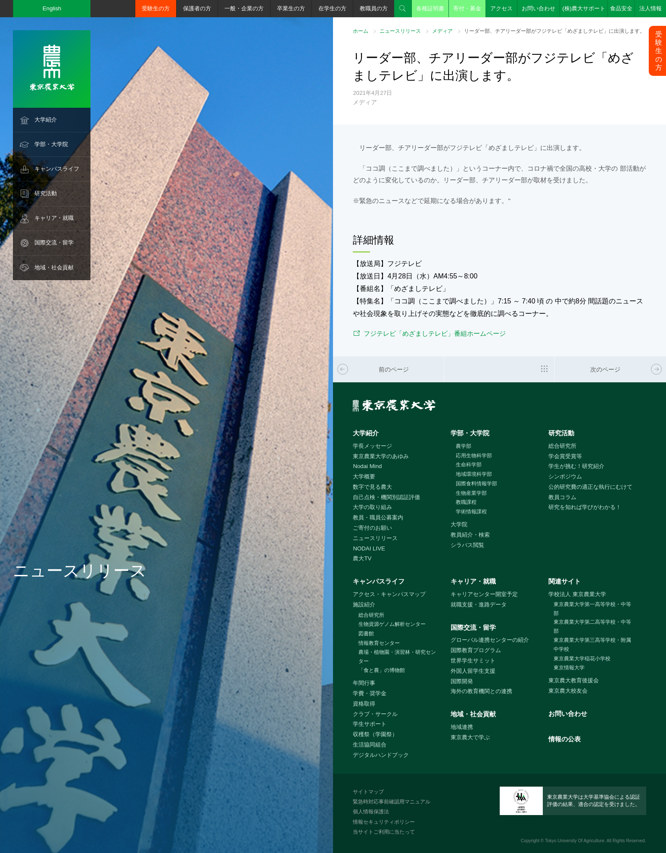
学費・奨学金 (369, 693)
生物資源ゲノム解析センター (392, 624)
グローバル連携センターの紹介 (490, 640)
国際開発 (462, 681)
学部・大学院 (51, 144)
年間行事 (364, 683)
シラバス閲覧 (467, 545)
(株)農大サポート (583, 8)
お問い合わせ (538, 8)
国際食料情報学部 (476, 484)
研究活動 (45, 193)
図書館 (366, 634)
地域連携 (462, 727)
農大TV (362, 558)
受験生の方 (156, 8)
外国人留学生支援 (473, 671)
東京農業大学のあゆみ (381, 456)
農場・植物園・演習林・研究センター (397, 656)
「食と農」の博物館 (381, 670)
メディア (442, 31)
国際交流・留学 (54, 242)
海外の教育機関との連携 (481, 691)
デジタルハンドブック (381, 755)
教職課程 (466, 502)
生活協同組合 (369, 744)
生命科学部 (469, 465)
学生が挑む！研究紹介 (576, 466)
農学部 (463, 446)
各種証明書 (430, 8)
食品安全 (621, 8)
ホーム (360, 31)
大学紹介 (45, 119)
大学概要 (364, 476)
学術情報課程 (471, 512)
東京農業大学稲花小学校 (582, 659)
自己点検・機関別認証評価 (386, 497)
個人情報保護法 (371, 812)
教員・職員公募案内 (378, 517)
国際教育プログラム (476, 650)
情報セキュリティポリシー (384, 822)
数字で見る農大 (372, 487)
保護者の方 (197, 8)
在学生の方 (332, 8)
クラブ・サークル (375, 714)
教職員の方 (374, 8)
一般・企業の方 (244, 8)
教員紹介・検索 (470, 534)
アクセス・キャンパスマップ (389, 594)
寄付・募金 (467, 8)
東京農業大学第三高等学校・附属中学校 (592, 644)
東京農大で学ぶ (470, 737)
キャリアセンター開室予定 (484, 594)
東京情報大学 (569, 668)
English (52, 8)
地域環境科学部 (474, 474)
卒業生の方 (291, 8)
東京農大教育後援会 (573, 680)
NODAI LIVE (369, 548)
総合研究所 (562, 446)
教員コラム (562, 497)
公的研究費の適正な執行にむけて (590, 487)
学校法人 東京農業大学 (577, 594)
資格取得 (364, 703)
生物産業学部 (471, 493)
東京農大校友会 (568, 690)
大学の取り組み (372, 507)
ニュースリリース (400, 31)
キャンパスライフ (56, 169)
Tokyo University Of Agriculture (574, 840)
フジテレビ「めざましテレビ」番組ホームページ (435, 333)
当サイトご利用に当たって (384, 832)
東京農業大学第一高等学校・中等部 (592, 608)
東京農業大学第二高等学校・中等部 (592, 626)
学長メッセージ (372, 446)
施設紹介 (364, 604)
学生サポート (369, 724)
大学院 (459, 524)
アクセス (501, 8)
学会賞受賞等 (565, 456)
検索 (402, 8)
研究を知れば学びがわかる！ (584, 507)
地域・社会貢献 (54, 267)
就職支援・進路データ (479, 604)
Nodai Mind (367, 466)
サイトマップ (368, 792)
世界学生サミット (473, 660)
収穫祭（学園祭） (375, 734)
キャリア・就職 (54, 218)
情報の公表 (564, 739)
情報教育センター (379, 643)
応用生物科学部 (474, 456)
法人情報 (650, 8)
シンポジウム (565, 476)
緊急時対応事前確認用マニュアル (391, 802)
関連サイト (564, 581)
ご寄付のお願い (372, 528)
